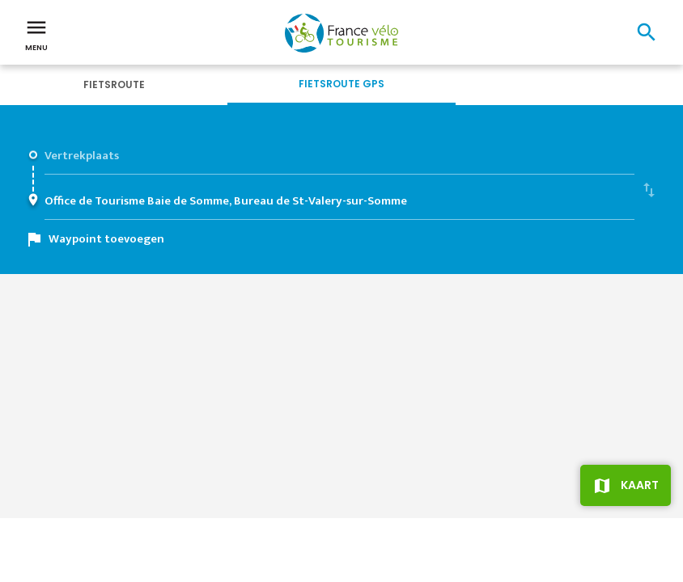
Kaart (640, 485)
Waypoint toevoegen (106, 239)
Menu (36, 34)
